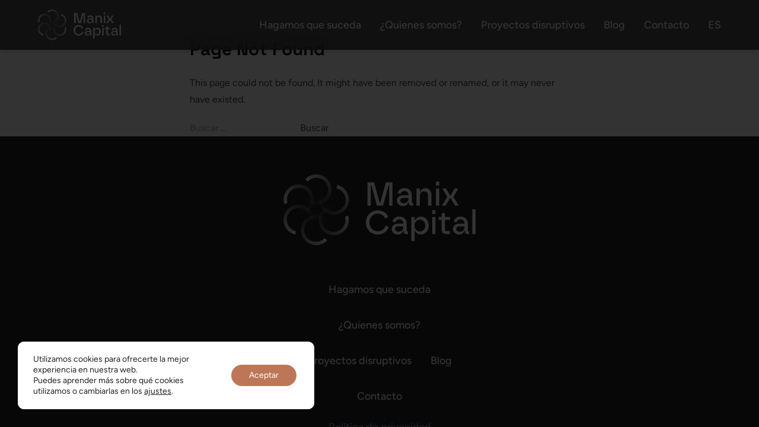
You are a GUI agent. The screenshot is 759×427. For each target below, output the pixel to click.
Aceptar (264, 375)
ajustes (157, 391)
